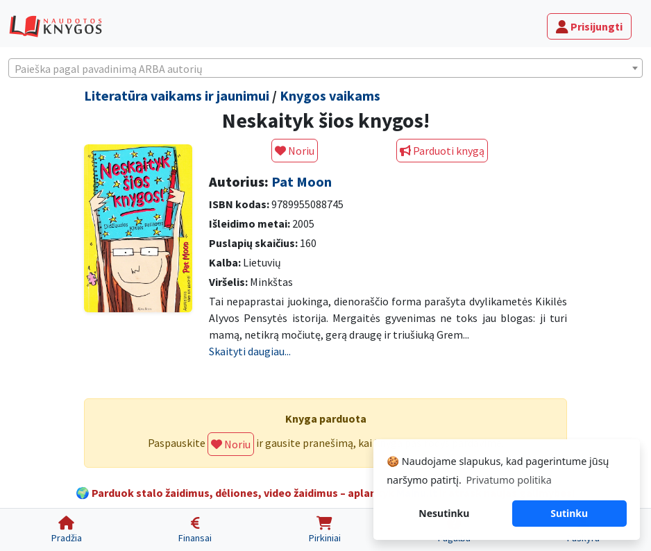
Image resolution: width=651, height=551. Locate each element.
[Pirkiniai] (324, 529)
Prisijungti (589, 26)
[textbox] (325, 68)
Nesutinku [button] (443, 513)
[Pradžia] (66, 529)
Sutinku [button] (569, 513)
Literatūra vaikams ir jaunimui (176, 95)
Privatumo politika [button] (508, 479)
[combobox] (325, 68)
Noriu (294, 151)
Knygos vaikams (330, 95)
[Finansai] (195, 529)
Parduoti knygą (442, 151)
